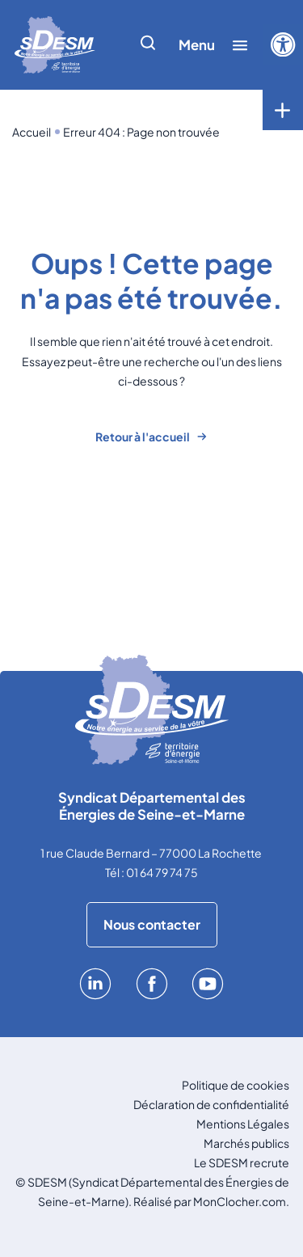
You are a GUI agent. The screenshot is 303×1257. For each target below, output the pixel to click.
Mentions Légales (242, 1123)
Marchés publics (246, 1143)
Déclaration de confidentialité (211, 1104)
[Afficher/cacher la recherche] (148, 45)
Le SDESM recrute (241, 1162)
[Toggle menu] (283, 110)
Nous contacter (151, 924)
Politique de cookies (235, 1085)
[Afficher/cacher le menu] (213, 44)
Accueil (31, 131)
